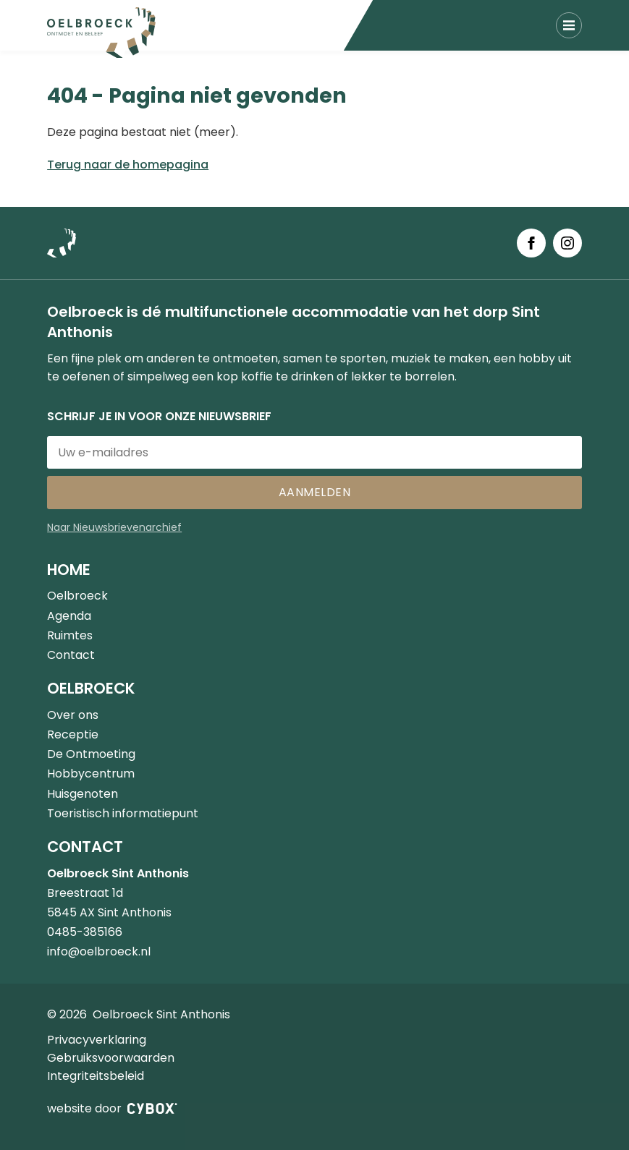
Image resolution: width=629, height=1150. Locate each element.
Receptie (72, 734)
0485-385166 (84, 932)
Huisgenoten (82, 793)
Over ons (72, 715)
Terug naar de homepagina (127, 164)
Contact (71, 655)
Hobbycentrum (91, 773)
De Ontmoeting (91, 754)
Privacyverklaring (96, 1039)
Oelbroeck (77, 595)
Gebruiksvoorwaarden (110, 1057)
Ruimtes (70, 635)
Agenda (69, 616)
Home (68, 569)
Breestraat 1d (85, 893)
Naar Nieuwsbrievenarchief (114, 527)
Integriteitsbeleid (95, 1076)
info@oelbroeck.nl (99, 951)
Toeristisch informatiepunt (122, 813)
